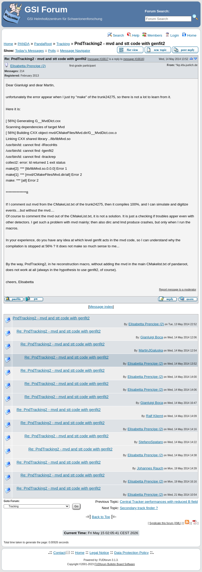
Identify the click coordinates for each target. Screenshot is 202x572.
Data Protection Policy (131, 553)
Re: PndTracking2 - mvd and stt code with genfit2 (45, 59)
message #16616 (133, 59)
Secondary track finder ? (139, 508)
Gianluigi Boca (151, 337)
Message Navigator (75, 51)
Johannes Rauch (150, 468)
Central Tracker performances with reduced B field (159, 502)
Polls (52, 51)
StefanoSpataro (151, 442)
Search (116, 35)
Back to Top (101, 517)
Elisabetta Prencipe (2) (28, 66)
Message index (101, 307)
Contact (59, 553)
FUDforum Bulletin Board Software (114, 564)
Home (189, 35)
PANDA (23, 44)
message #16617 (98, 59)
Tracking (63, 44)
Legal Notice (99, 553)
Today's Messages (29, 51)
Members (152, 35)
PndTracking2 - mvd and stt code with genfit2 (51, 318)
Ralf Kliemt (154, 416)
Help (133, 35)
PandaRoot (43, 44)
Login (172, 35)
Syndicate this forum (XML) (165, 523)
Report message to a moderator (177, 289)
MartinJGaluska (151, 350)
